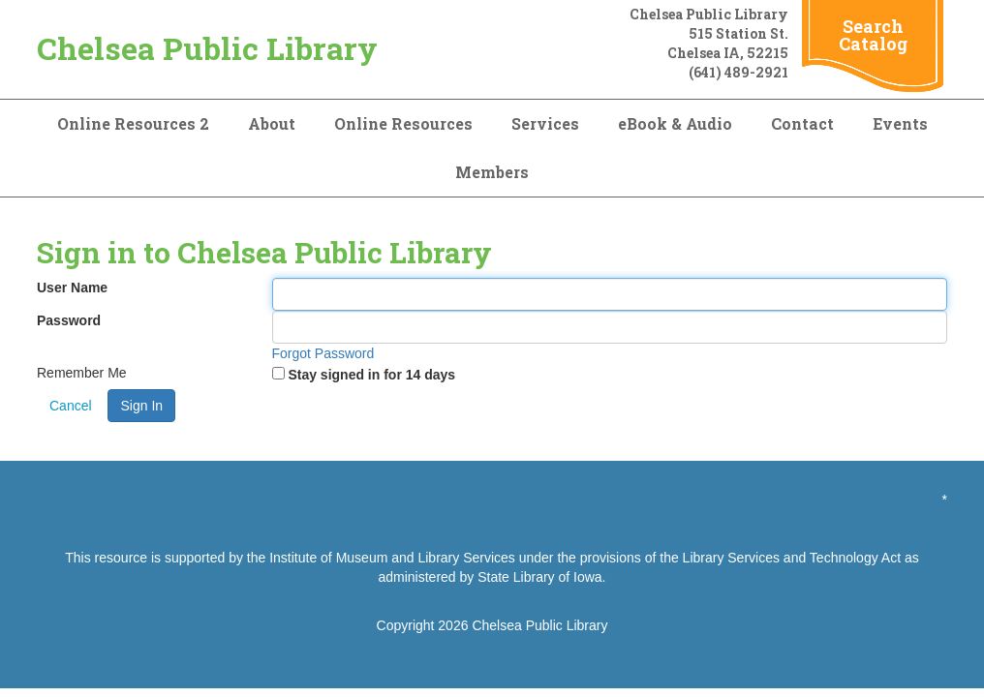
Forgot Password (323, 353)
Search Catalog (873, 35)
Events (900, 123)
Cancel (70, 405)
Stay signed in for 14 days (371, 374)
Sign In (141, 405)
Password (69, 320)
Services (545, 123)
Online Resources (403, 123)
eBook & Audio (675, 123)
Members (492, 172)
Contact (802, 123)
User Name (72, 287)
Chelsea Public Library (207, 48)
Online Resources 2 (133, 123)
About (271, 123)
